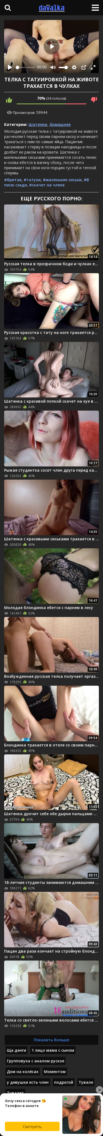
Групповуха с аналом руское (35, 1060)
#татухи (32, 179)
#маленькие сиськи (62, 179)
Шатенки (38, 124)
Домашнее (60, 124)
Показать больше (51, 1039)
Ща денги (16, 1050)
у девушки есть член (28, 1082)
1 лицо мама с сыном (53, 1050)
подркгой (63, 1082)
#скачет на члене (47, 185)
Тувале (86, 1082)
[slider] (25, 67)
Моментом (55, 1071)
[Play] (9, 67)
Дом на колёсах (22, 1071)
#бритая (12, 179)
